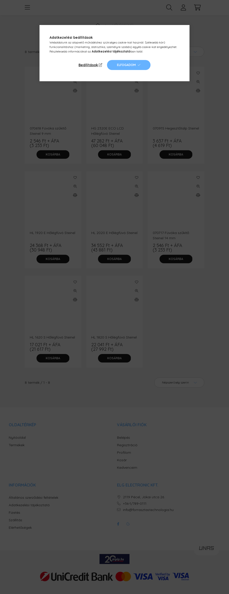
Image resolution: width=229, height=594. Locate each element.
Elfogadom (126, 65)
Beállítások (88, 65)
